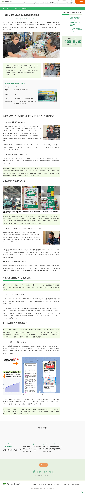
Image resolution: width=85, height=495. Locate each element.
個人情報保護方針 (37, 484)
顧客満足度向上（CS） (27, 19)
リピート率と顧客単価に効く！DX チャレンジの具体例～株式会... (76, 30)
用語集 (70, 4)
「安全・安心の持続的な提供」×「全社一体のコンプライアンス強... (76, 19)
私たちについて (26, 4)
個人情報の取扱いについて (50, 484)
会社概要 (29, 484)
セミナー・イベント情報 (60, 4)
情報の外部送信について (76, 484)
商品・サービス (36, 4)
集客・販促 (15, 19)
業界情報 (50, 4)
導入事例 (44, 4)
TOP (4, 8)
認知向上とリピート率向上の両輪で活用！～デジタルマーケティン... (76, 24)
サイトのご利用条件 (64, 484)
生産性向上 (7, 19)
